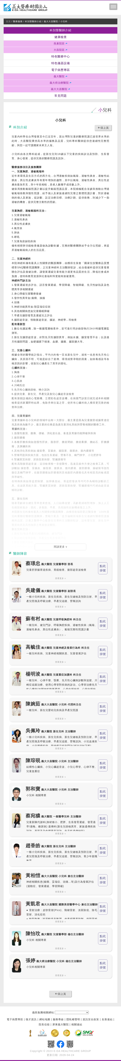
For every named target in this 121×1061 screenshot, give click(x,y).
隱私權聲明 (73, 1019)
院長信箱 (44, 1024)
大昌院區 (59, 50)
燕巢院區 (59, 43)
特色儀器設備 (60, 63)
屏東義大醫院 (60, 1024)
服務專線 (58, 1019)
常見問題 (60, 95)
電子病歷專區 (60, 70)
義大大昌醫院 (59, 89)
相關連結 (76, 1024)
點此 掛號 (103, 568)
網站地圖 (44, 1019)
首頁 (8, 21)
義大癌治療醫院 (59, 83)
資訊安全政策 (91, 1019)
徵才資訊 (31, 1019)
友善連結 (107, 1019)
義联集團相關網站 (43, 1012)
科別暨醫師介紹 (60, 30)
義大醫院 (59, 76)
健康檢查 (60, 37)
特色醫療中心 (60, 56)
